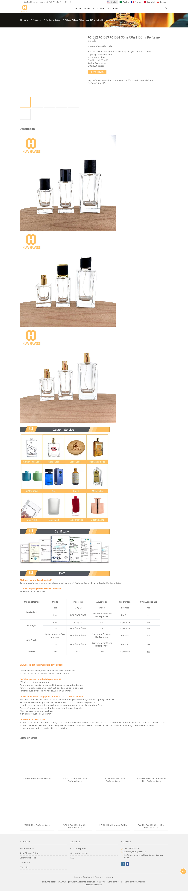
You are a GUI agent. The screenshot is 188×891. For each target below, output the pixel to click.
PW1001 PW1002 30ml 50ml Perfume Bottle (75, 826)
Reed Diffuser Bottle (29, 853)
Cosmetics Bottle (28, 857)
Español (151, 2)
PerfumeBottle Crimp (102, 80)
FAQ (72, 857)
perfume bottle (50, 881)
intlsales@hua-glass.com (34, 2)
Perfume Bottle (53, 20)
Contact (101, 8)
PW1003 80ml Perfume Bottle (113, 825)
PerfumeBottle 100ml (97, 83)
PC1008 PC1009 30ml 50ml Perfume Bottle (113, 780)
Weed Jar (24, 867)
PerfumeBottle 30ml (122, 80)
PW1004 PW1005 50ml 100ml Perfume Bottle (151, 826)
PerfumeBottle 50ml (143, 80)
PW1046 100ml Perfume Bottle (37, 779)
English (114, 2)
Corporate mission (79, 853)
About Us (112, 8)
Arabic (126, 2)
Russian (163, 2)
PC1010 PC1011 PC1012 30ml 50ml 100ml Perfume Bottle (151, 780)
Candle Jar (25, 862)
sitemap (110, 877)
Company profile (78, 848)
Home (78, 8)
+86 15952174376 (56, 2)
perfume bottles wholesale (134, 881)
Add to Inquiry (97, 72)
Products (88, 8)
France (138, 2)
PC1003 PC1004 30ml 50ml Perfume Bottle (75, 780)
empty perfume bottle (108, 881)
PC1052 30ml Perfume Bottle (37, 825)
